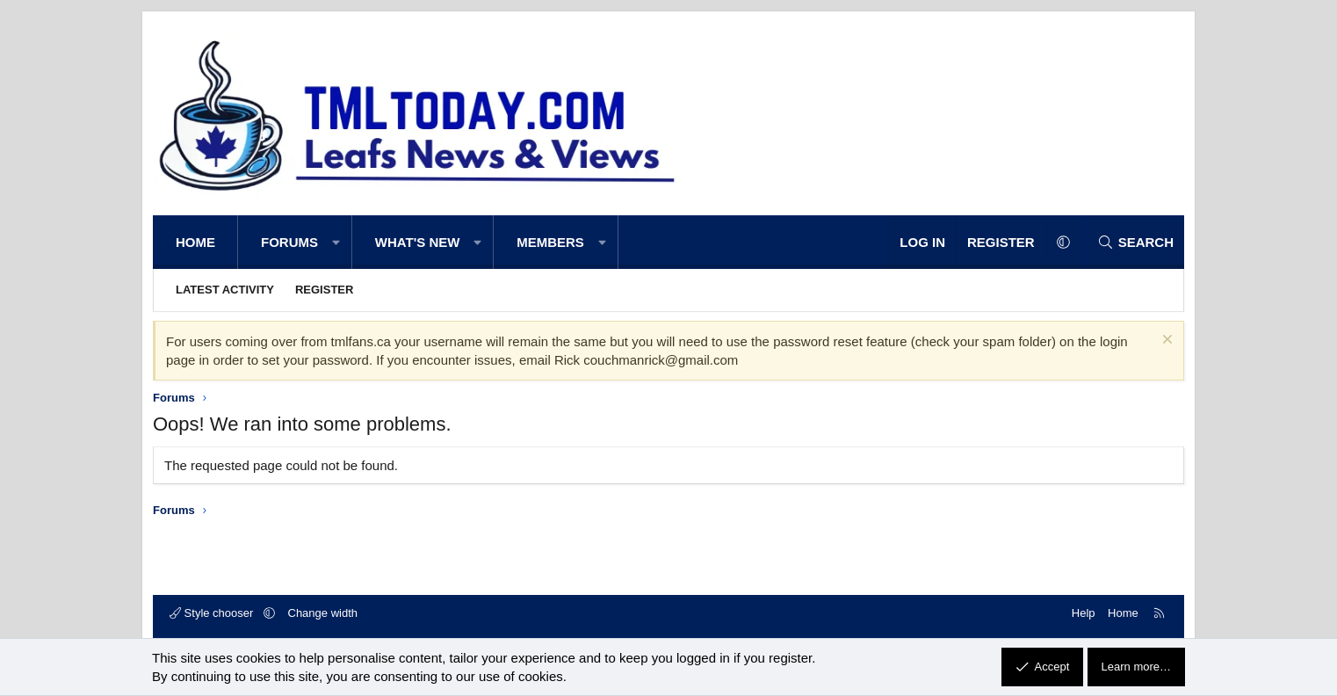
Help (1083, 613)
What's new (417, 242)
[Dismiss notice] (1165, 341)
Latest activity (225, 289)
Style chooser (213, 613)
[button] (336, 242)
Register (324, 289)
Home (195, 242)
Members (550, 242)
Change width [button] (323, 613)
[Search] (1135, 242)
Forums (289, 242)
